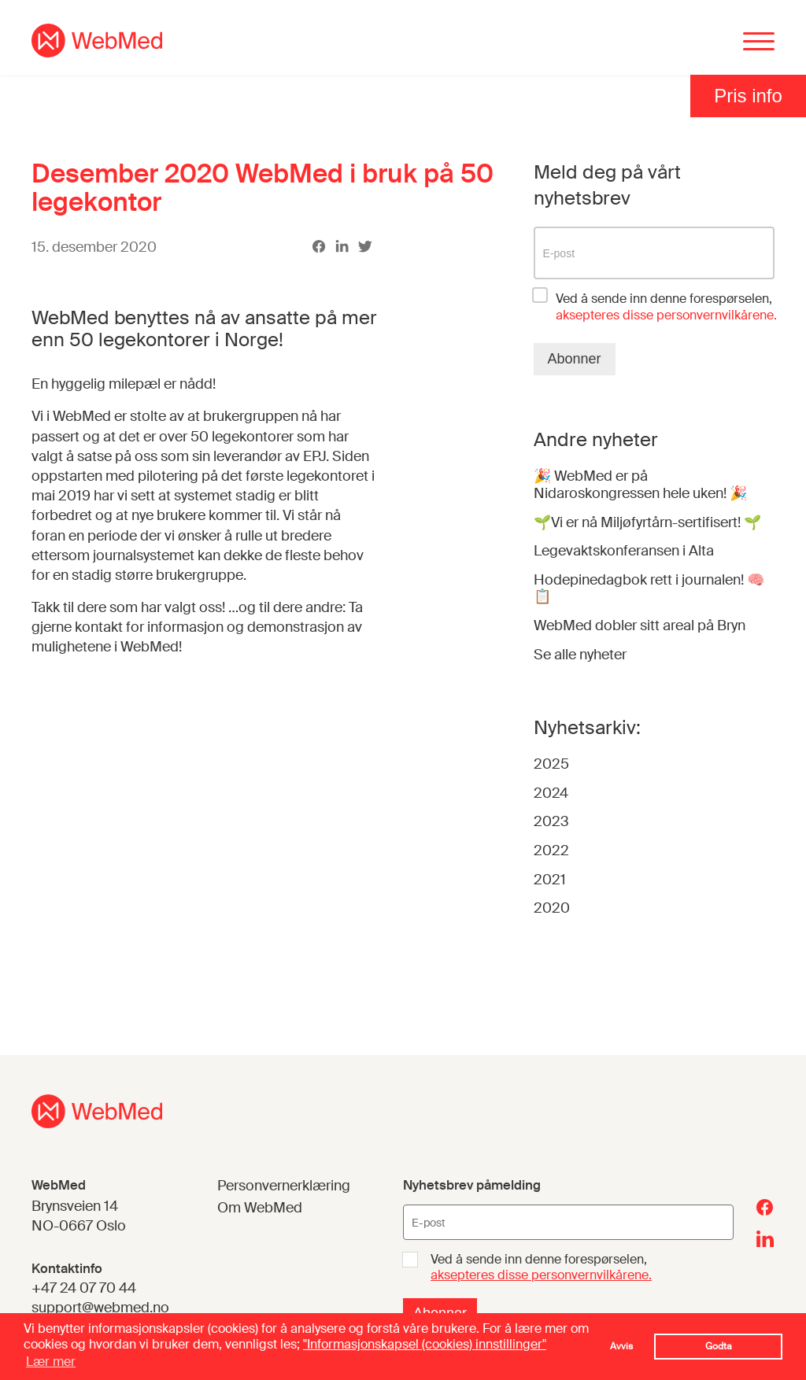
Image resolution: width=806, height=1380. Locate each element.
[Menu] (759, 43)
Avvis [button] (621, 1346)
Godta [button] (718, 1346)
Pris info (748, 95)
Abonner (574, 359)
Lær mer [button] (51, 1361)
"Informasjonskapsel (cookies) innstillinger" (424, 1344)
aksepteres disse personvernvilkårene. (541, 1275)
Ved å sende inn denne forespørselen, (666, 306)
